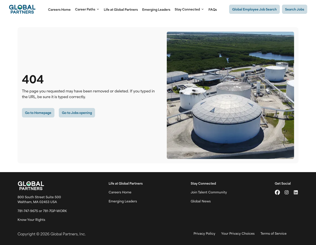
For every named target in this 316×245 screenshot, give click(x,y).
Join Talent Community (209, 192)
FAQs (212, 9)
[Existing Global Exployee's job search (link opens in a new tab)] (254, 9)
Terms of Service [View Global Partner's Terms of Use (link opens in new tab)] (273, 233)
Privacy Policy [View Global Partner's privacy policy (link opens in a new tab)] (204, 233)
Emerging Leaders (156, 9)
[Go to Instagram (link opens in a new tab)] (286, 192)
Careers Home (59, 9)
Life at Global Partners (121, 9)
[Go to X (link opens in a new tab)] (277, 192)
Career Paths (87, 9)
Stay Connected (189, 9)
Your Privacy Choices (238, 233)
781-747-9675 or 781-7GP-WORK (42, 210)
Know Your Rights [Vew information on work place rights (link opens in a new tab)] (31, 219)
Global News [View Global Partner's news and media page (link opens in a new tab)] (201, 201)
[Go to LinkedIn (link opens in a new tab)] (295, 192)
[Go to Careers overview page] (22, 9)
